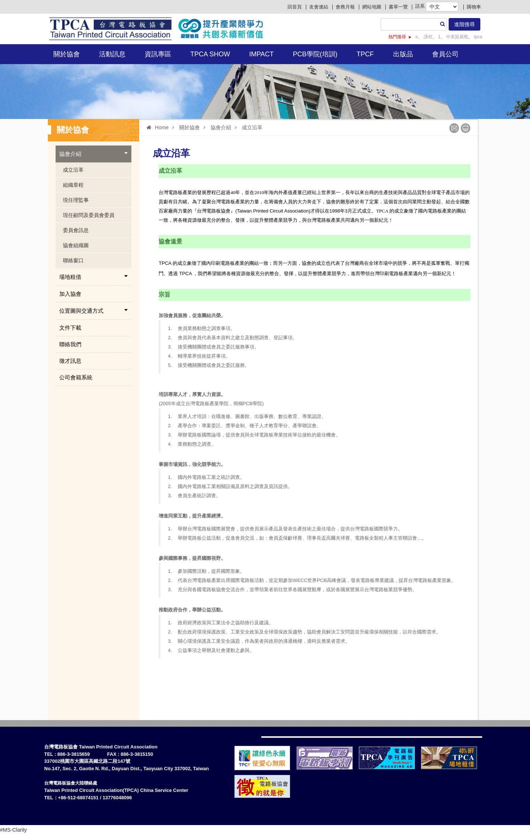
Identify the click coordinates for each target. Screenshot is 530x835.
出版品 (403, 54)
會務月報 (345, 7)
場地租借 (93, 276)
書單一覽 (398, 7)
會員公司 (445, 54)
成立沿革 (73, 170)
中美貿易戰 (456, 36)
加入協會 (70, 294)
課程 (427, 36)
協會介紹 (93, 153)
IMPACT (261, 54)
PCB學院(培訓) (315, 54)
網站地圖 (371, 7)
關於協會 (66, 54)
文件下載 (70, 327)
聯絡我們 (70, 344)
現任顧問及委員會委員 (88, 215)
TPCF (365, 54)
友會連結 (318, 7)
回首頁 (294, 7)
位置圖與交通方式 (93, 310)
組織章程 (73, 185)
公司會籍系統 (75, 377)
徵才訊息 (70, 361)
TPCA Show (210, 54)
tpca (477, 36)
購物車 (474, 7)
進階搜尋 (464, 24)
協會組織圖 (76, 245)
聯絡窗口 (73, 260)
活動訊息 (112, 54)
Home (156, 127)
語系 (420, 6)
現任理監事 (76, 200)
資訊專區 (158, 54)
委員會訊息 (76, 230)
